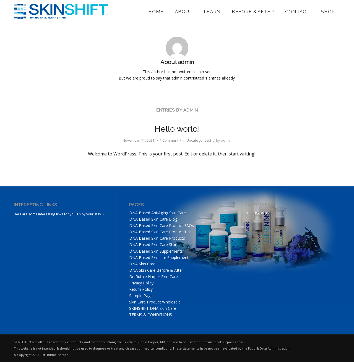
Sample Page (141, 295)
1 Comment (169, 140)
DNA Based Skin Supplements (156, 251)
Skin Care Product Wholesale (155, 302)
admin (226, 140)
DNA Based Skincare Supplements (160, 257)
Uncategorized (198, 140)
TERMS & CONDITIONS (150, 314)
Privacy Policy (141, 283)
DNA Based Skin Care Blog (153, 219)
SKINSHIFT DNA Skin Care (152, 308)
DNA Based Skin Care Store (154, 244)
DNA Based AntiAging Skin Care (157, 212)
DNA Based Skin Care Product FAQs (161, 225)
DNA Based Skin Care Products (157, 238)
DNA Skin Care (142, 263)
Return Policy (141, 289)
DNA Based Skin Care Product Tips (160, 231)
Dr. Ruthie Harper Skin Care (153, 276)
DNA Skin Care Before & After (156, 270)
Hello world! (177, 129)
